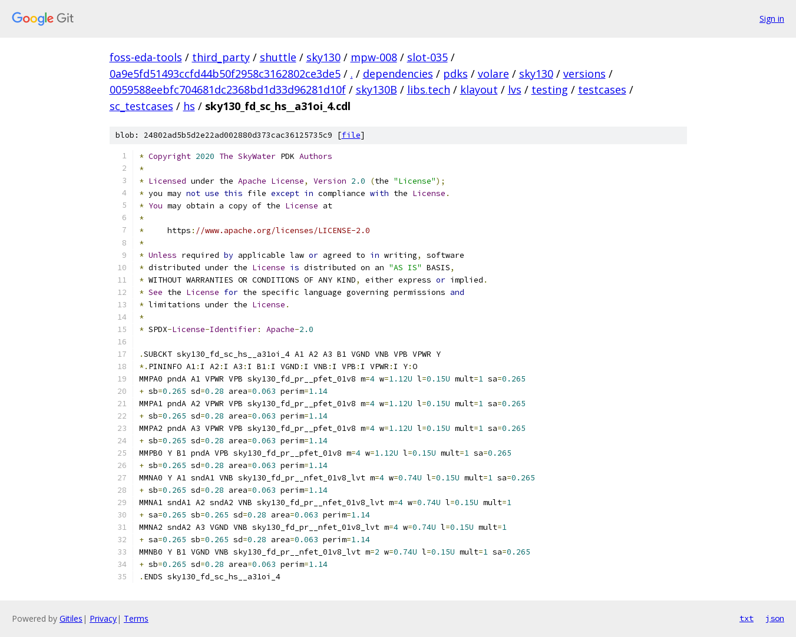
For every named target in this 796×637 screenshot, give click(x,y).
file (351, 135)
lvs (514, 89)
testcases (602, 89)
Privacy (103, 618)
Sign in (771, 18)
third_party (221, 57)
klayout (479, 89)
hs (189, 106)
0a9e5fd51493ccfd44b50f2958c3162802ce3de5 (225, 74)
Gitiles (71, 618)
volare (493, 74)
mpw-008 (374, 57)
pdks (455, 74)
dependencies (398, 74)
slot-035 (427, 57)
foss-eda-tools (146, 57)
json (774, 618)
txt (746, 618)
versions (584, 74)
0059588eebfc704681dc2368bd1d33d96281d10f (228, 89)
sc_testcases (141, 106)
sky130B (376, 89)
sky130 (323, 57)
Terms (136, 618)
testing (549, 89)
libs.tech (428, 89)
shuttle (278, 57)
